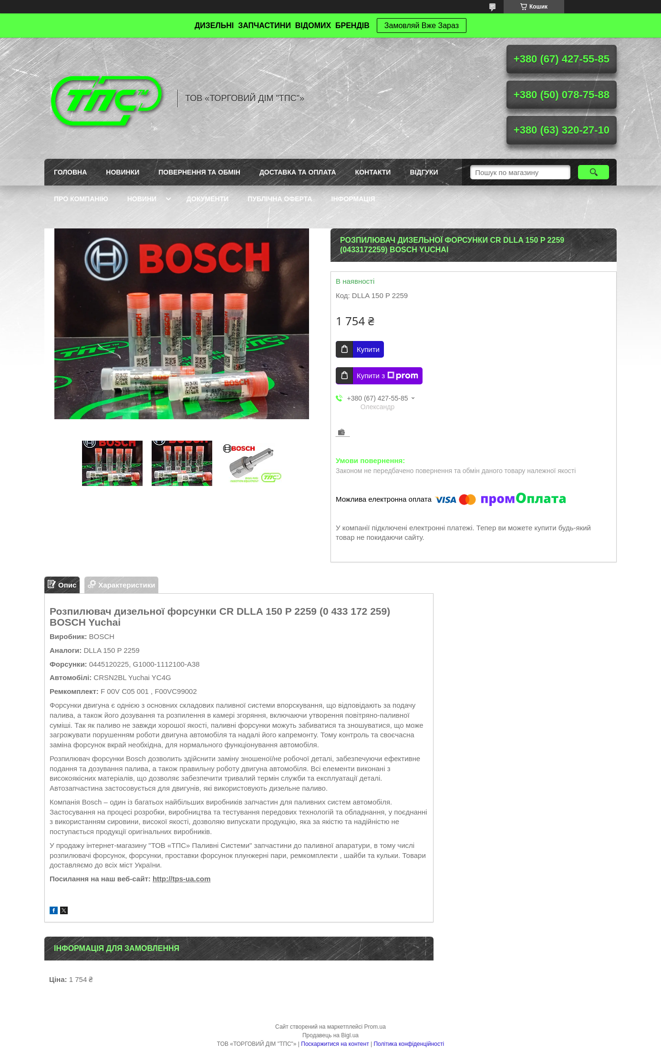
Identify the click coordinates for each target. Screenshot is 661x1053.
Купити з (387, 376)
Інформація (353, 199)
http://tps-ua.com (182, 879)
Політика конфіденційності (408, 1044)
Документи (207, 199)
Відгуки (424, 172)
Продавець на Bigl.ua (330, 1035)
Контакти (373, 172)
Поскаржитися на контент (335, 1044)
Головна (70, 172)
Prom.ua (375, 1026)
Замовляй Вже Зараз (421, 25)
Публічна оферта (280, 199)
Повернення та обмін (199, 172)
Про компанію (81, 199)
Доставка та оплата (297, 172)
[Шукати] (593, 172)
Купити (368, 349)
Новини (141, 199)
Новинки (122, 172)
